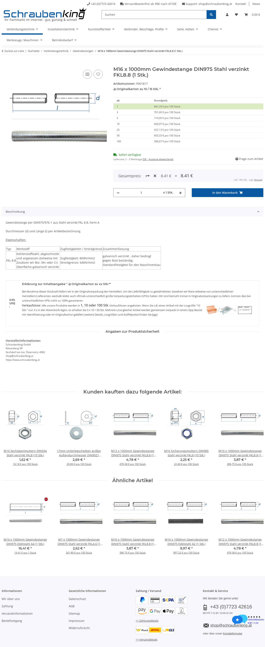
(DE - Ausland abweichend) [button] (158, 159)
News (256, 4)
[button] (227, 14)
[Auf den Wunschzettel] (98, 74)
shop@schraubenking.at (215, 4)
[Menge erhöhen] (180, 175)
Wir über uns (11, 582)
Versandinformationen (17, 597)
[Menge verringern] (118, 175)
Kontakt (240, 4)
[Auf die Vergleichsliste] (87, 74)
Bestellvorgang (12, 604)
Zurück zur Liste (14, 51)
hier (154, 297)
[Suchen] (154, 14)
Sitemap (74, 597)
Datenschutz (77, 582)
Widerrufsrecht (79, 611)
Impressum (76, 604)
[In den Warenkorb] (5, 64)
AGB (71, 589)
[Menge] (141, 175)
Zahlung (7, 589)
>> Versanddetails (146, 623)
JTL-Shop (245, 642)
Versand (52, 632)
